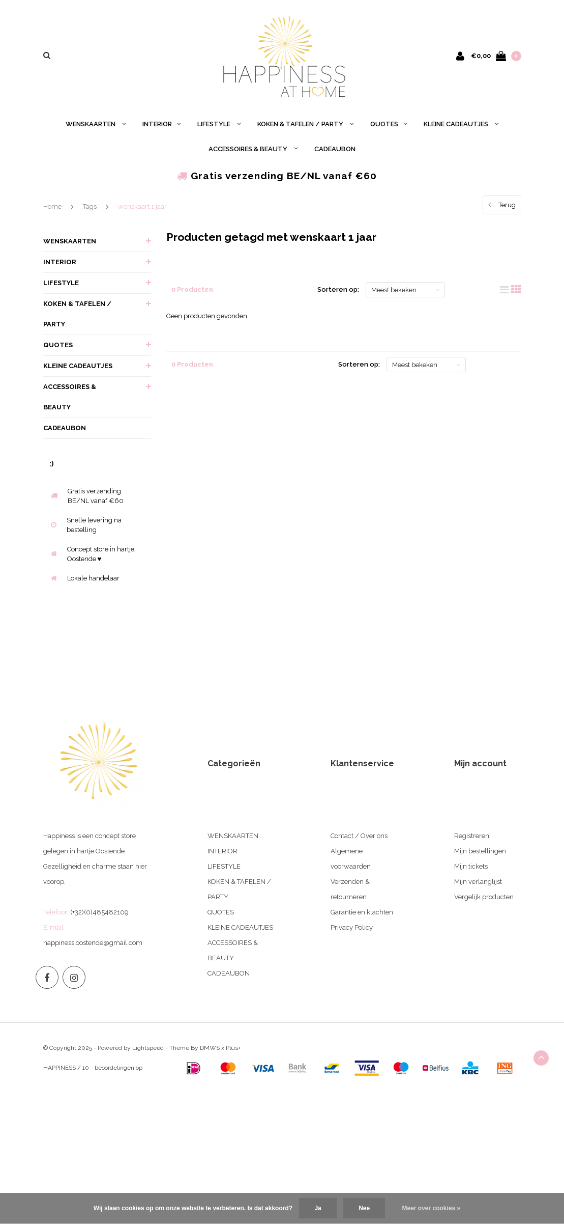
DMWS (210, 1047)
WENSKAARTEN (96, 124)
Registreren (471, 836)
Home (52, 206)
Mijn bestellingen (480, 851)
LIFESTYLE (219, 124)
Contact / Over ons (359, 836)
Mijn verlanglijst (478, 881)
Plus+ (233, 1047)
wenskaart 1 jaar (142, 206)
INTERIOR (161, 124)
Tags (90, 206)
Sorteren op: (338, 289)
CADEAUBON (334, 149)
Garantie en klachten (362, 912)
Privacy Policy (352, 927)
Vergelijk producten (484, 897)
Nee (364, 1208)
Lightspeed (148, 1047)
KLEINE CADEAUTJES (461, 124)
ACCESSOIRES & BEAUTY (253, 149)
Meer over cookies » (431, 1208)
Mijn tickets (471, 866)
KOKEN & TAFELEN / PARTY (305, 124)
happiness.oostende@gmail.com (92, 943)
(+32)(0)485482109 (99, 912)
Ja (317, 1208)
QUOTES (388, 124)
